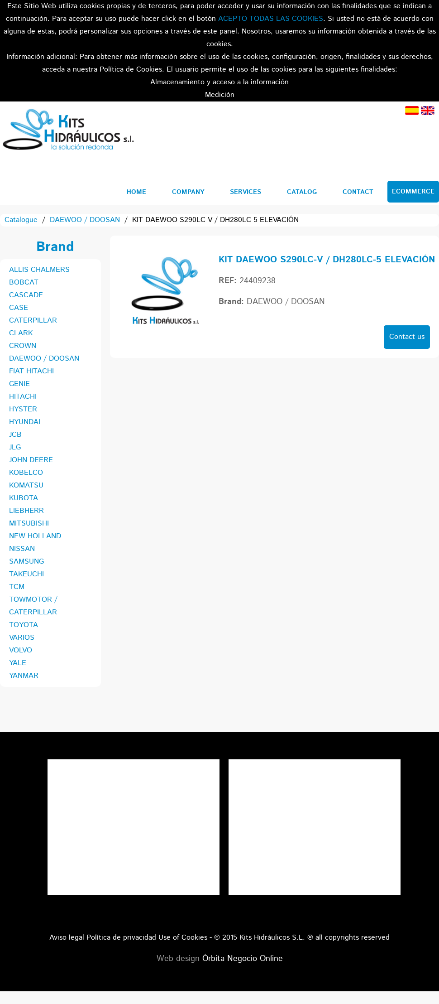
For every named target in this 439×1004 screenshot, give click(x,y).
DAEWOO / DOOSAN (85, 220)
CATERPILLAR (33, 320)
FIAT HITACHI (31, 371)
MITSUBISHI (29, 523)
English (427, 110)
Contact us (407, 337)
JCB (15, 435)
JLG (15, 447)
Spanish (412, 110)
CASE (18, 308)
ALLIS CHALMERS (39, 270)
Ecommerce (413, 191)
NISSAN (22, 549)
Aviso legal (66, 937)
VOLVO (20, 650)
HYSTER (23, 409)
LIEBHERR (26, 511)
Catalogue (21, 220)
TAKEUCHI (26, 574)
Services (245, 192)
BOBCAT (23, 282)
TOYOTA (23, 625)
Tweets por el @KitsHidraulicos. (314, 765)
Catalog (302, 192)
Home (136, 192)
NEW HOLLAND (35, 536)
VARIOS (21, 637)
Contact (358, 192)
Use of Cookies (182, 937)
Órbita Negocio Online (242, 959)
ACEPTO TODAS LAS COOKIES (270, 19)
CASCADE (26, 295)
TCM (16, 587)
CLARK (21, 333)
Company (188, 192)
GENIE (19, 384)
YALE (17, 663)
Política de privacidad (121, 937)
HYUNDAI (24, 422)
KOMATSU (26, 485)
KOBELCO (26, 473)
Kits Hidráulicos (68, 131)
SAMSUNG (26, 561)
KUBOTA (23, 498)
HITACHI (23, 396)
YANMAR (23, 676)
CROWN (22, 346)
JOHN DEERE (31, 460)
